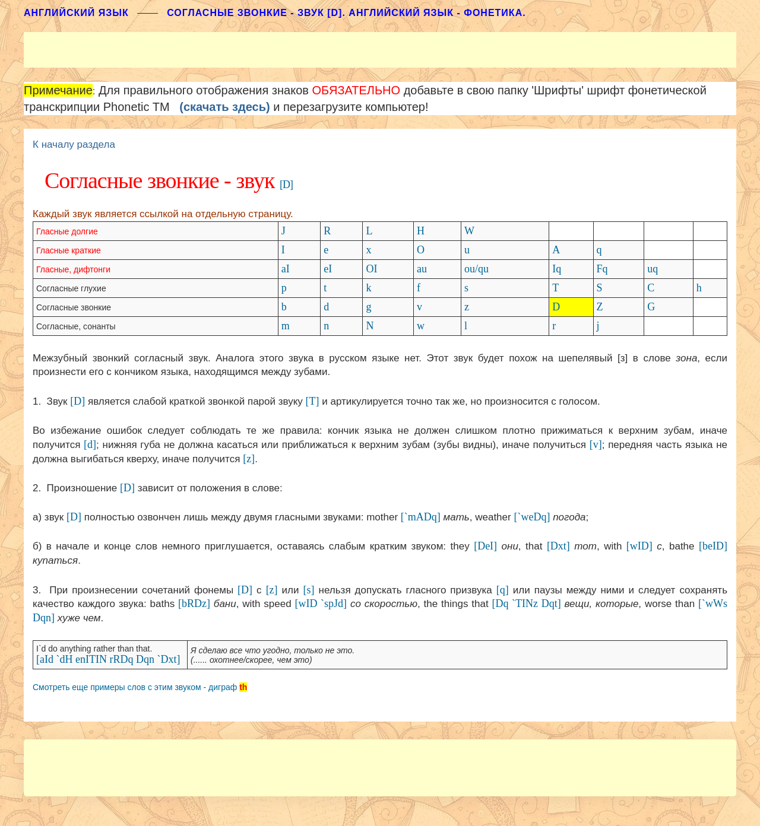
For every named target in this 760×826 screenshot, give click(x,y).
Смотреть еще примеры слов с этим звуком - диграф (135, 687)
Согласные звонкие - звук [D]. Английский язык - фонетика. (346, 13)
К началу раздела (74, 144)
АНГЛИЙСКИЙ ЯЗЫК (76, 13)
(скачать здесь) (224, 106)
